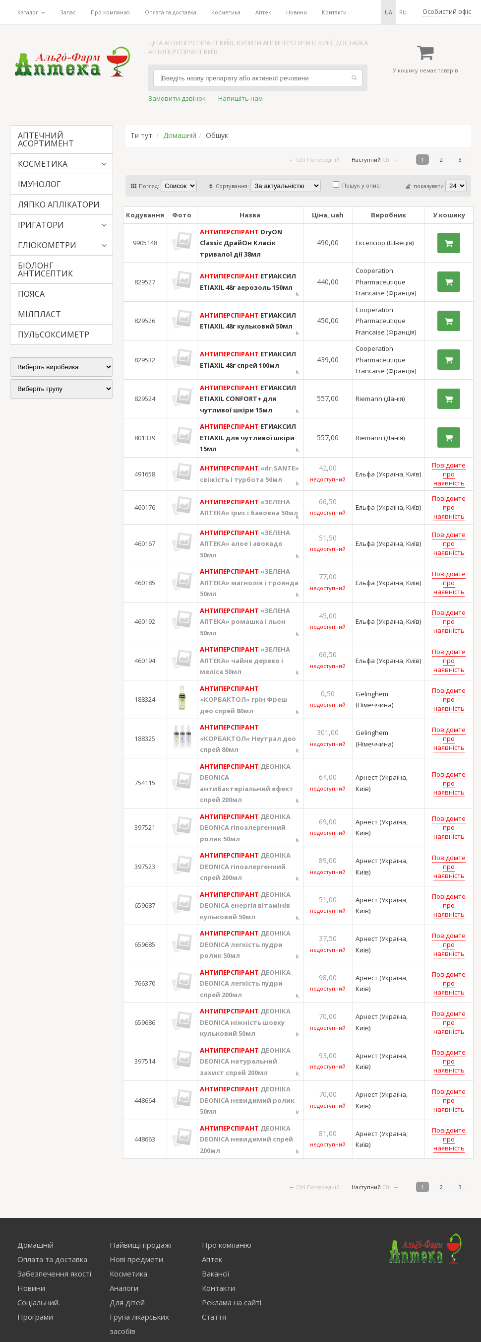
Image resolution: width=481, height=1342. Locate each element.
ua (388, 12)
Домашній (179, 135)
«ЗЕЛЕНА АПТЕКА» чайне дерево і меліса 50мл (245, 660)
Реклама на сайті (231, 1302)
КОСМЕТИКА (42, 163)
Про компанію (110, 12)
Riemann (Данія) (380, 398)
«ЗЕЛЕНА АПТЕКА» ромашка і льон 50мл (245, 621)
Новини (296, 12)
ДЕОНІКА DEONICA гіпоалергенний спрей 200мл (245, 866)
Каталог (31, 12)
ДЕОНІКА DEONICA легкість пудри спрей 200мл (245, 983)
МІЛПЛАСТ (39, 314)
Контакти (334, 12)
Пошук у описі (357, 185)
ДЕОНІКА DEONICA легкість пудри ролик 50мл (245, 944)
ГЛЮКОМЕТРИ (47, 245)
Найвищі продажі (141, 1245)
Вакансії (216, 1273)
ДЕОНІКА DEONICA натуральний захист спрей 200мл (245, 1061)
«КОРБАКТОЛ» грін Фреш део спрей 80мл (243, 699)
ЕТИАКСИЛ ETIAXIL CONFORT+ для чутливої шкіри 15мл (248, 398)
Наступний (366, 159)
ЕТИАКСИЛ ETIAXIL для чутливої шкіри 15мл (248, 437)
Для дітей (127, 1302)
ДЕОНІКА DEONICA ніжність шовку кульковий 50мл (245, 1022)
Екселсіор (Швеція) (385, 242)
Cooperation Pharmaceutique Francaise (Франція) (386, 281)
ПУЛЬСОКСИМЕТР (53, 334)
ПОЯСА (31, 293)
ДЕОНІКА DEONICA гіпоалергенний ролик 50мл (245, 827)
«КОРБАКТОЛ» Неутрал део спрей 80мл (248, 738)
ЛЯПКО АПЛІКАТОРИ (59, 204)
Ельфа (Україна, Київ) (388, 474)
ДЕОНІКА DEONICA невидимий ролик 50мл (247, 1100)
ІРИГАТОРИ (41, 224)
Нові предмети (136, 1259)
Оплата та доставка (170, 12)
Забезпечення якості (54, 1273)
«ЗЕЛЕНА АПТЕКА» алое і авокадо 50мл (245, 543)
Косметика (225, 12)
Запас (68, 12)
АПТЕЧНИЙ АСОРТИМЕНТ (46, 139)
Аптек (263, 12)
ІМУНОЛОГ (39, 184)
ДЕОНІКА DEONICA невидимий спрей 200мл (246, 1139)
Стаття (214, 1317)
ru (403, 12)
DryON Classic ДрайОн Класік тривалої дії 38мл (241, 243)
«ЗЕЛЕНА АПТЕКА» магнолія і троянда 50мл (249, 582)
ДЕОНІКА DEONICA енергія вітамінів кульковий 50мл (245, 905)
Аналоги (124, 1288)
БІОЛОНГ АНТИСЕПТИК (45, 269)
